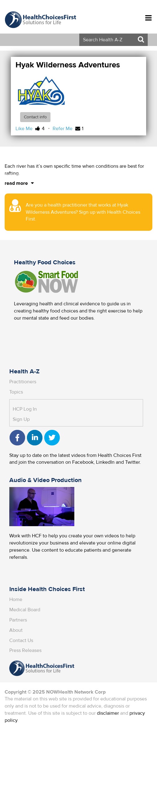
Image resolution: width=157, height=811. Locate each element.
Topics (16, 392)
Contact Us (21, 640)
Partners (18, 620)
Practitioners (22, 382)
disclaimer (108, 713)
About (16, 630)
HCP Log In (25, 409)
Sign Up (21, 419)
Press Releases (25, 650)
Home (15, 599)
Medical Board (24, 610)
